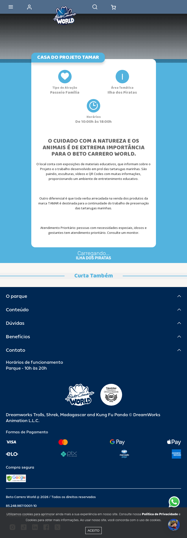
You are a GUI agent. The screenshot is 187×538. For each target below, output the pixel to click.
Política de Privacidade (160, 514)
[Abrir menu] (11, 7)
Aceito (93, 530)
